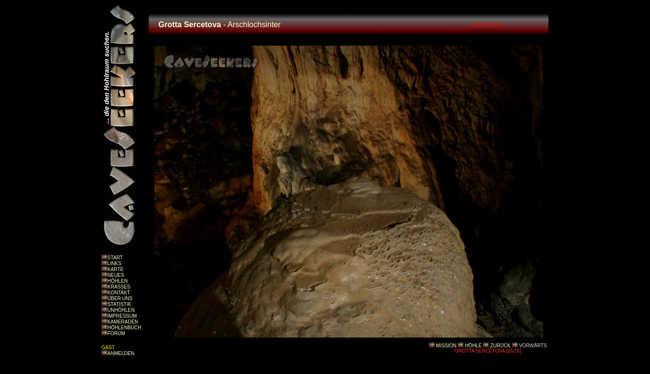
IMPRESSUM (122, 316)
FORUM (116, 333)
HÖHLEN (117, 281)
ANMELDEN (121, 353)
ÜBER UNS (120, 298)
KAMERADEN (122, 321)
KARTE (115, 269)
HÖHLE (473, 345)
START (115, 257)
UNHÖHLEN (121, 310)
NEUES (115, 275)
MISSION (446, 345)
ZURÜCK (500, 345)
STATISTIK (119, 304)
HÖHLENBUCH (124, 327)
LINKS (114, 263)
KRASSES (118, 286)
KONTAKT (118, 292)
